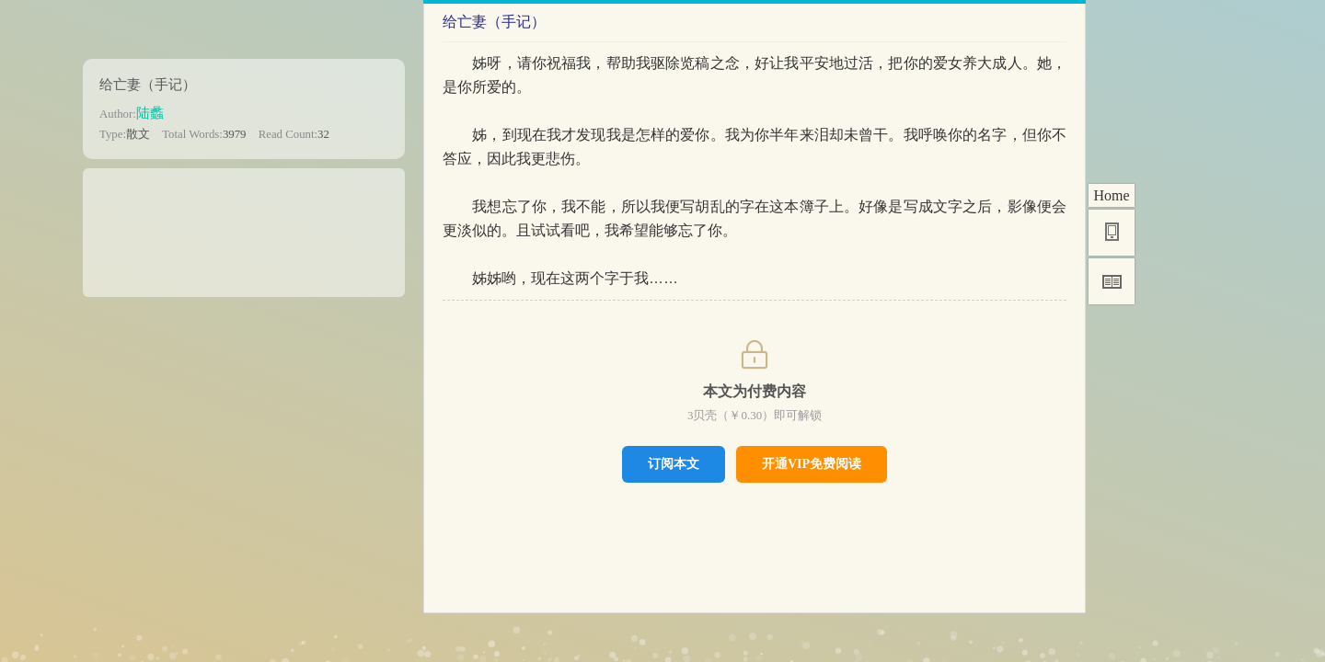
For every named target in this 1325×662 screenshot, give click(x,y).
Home (1111, 195)
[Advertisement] (244, 226)
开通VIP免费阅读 (811, 464)
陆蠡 (150, 112)
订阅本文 (673, 463)
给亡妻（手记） (147, 84)
